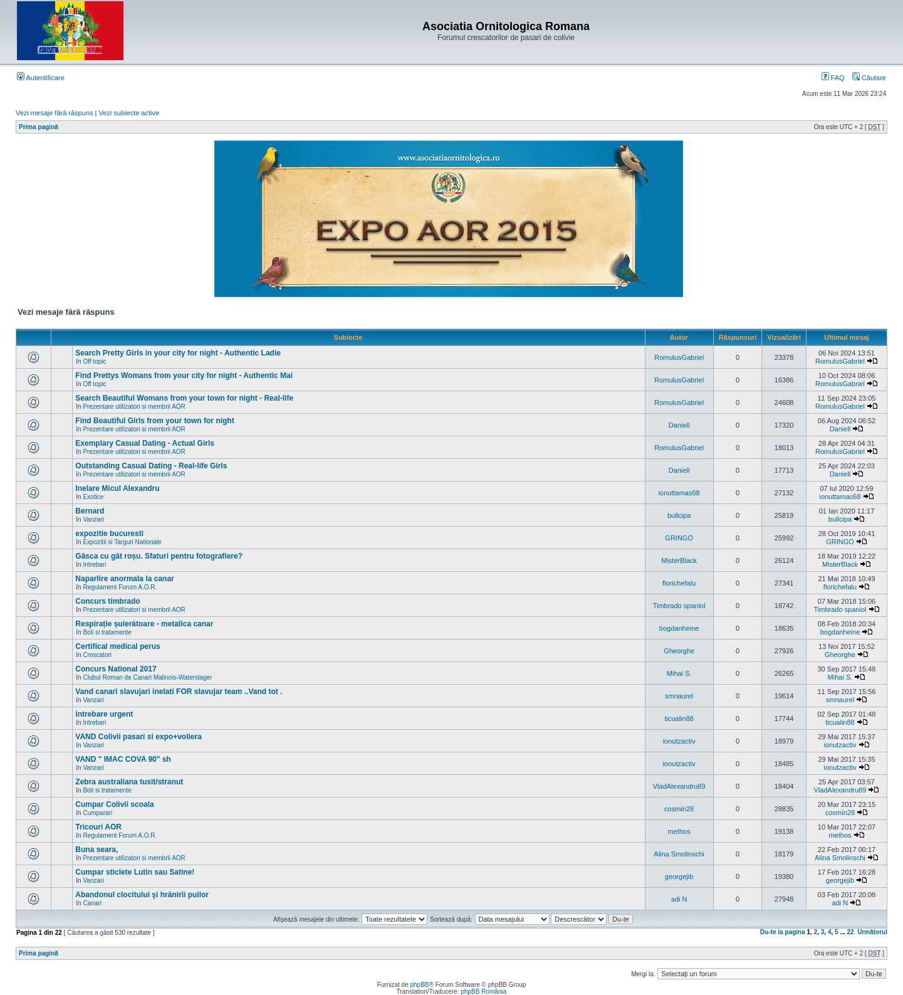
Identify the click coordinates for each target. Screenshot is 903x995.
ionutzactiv (679, 741)
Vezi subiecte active (129, 113)
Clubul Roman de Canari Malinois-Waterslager (147, 677)
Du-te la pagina (782, 932)
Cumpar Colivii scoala (114, 804)
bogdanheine (679, 628)
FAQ (833, 78)
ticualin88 (678, 718)
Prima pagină (38, 127)
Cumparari (97, 812)
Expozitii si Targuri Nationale (122, 542)
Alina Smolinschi (679, 854)
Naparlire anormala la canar (124, 578)
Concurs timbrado (107, 601)
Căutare (869, 78)
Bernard (89, 511)
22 (850, 932)
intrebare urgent (104, 714)
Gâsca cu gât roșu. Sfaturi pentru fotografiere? (159, 556)
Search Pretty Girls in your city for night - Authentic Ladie (178, 353)
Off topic (94, 361)
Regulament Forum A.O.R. (120, 587)
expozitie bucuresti (109, 533)
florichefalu (679, 583)
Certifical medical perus (117, 646)
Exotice (93, 496)
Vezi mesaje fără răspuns (54, 113)
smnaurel (679, 696)
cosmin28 (679, 809)
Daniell (679, 425)
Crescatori (97, 654)
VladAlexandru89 (679, 786)
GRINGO (679, 538)
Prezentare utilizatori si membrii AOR (134, 406)
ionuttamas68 (679, 493)
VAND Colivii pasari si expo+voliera (138, 736)
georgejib (679, 876)
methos (679, 831)
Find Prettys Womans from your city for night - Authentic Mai (184, 375)
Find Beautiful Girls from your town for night (154, 420)
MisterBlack (679, 560)
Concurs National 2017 (115, 669)
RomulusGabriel (679, 357)
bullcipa (679, 515)
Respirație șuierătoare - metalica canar (144, 623)
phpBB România (483, 991)
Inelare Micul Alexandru (117, 488)
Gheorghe (679, 651)
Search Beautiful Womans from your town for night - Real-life (184, 398)
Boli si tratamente (107, 632)
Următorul (872, 932)
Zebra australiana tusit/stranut (129, 781)
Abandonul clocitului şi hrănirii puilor (142, 894)
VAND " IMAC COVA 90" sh (123, 759)
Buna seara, (96, 849)
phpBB (419, 984)
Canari (92, 903)
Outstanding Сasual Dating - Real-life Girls (151, 465)
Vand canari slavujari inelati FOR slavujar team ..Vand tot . (178, 691)
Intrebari (94, 564)
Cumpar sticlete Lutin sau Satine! (134, 872)
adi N (679, 899)
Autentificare (41, 78)
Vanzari (93, 519)
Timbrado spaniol (679, 605)
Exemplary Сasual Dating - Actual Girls (144, 443)
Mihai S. (679, 673)
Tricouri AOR (98, 827)
